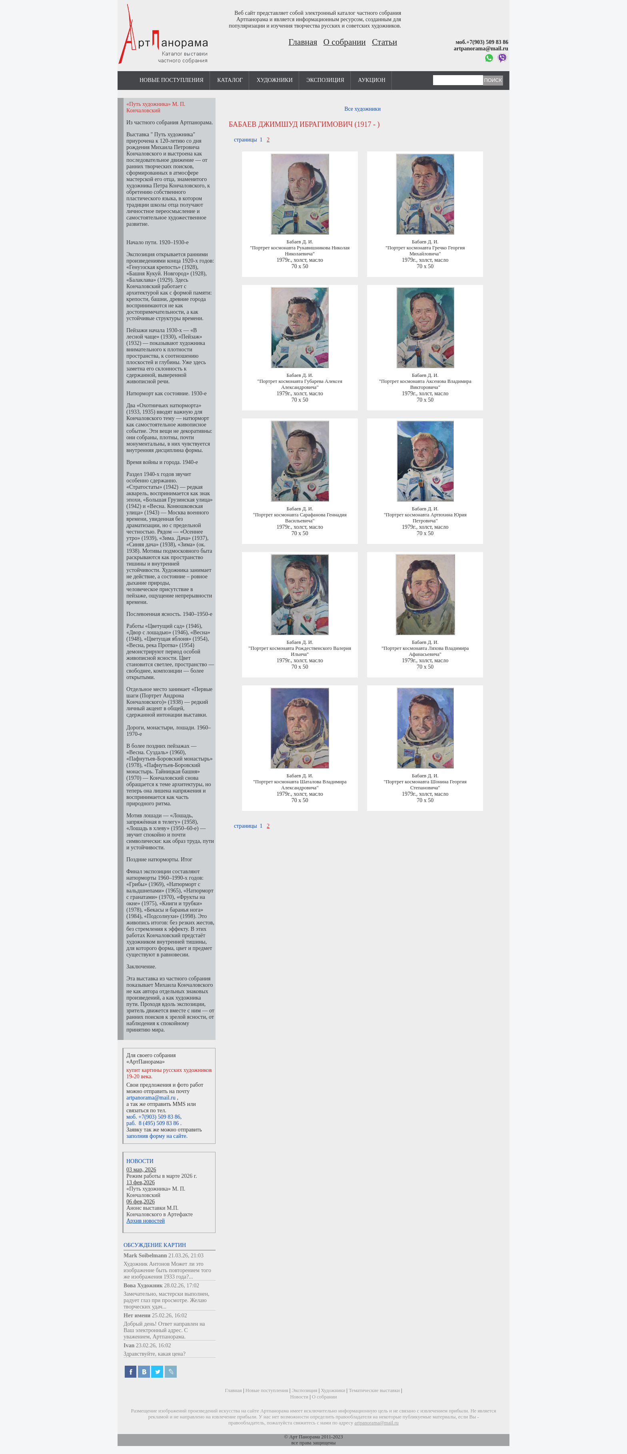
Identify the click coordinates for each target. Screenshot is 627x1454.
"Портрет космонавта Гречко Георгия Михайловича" (425, 251)
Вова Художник (143, 1286)
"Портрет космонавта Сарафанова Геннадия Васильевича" (300, 518)
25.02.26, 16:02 (169, 1316)
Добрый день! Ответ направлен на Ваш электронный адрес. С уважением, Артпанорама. (164, 1330)
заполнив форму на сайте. (157, 1136)
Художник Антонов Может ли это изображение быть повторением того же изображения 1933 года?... (167, 1270)
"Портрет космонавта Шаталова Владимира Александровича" (300, 785)
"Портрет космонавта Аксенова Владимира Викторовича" (425, 384)
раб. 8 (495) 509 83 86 (152, 1123)
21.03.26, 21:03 (186, 1256)
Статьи (384, 42)
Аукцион (371, 80)
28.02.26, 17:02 (181, 1286)
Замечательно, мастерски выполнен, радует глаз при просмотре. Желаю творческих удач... (167, 1300)
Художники (275, 80)
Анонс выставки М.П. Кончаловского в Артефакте (159, 1211)
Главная (303, 42)
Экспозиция (325, 80)
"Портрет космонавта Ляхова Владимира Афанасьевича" (425, 651)
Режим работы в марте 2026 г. (161, 1176)
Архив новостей (145, 1221)
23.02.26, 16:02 (153, 1345)
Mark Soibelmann (145, 1256)
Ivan (129, 1345)
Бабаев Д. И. (299, 242)
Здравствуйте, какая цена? (155, 1354)
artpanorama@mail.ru (151, 1098)
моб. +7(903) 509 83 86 (153, 1117)
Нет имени (137, 1316)
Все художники (362, 109)
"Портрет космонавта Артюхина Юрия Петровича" (425, 518)
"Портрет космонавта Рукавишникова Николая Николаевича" (299, 251)
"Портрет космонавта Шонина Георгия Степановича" (425, 785)
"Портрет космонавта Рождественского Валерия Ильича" (299, 651)
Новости (140, 1161)
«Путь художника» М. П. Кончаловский (156, 1192)
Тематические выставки (374, 1390)
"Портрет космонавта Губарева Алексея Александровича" (300, 384)
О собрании (344, 42)
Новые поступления (172, 80)
